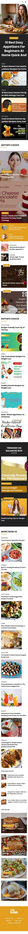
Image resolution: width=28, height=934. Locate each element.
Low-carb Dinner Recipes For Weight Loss (13, 360)
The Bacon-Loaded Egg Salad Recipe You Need (11, 600)
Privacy (8, 923)
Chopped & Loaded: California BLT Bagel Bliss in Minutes (16, 795)
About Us (20, 921)
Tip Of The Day (7, 174)
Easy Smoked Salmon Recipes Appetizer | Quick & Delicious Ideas (18, 251)
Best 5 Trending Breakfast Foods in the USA (13, 571)
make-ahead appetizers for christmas (12, 418)
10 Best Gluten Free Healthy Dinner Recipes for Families (14, 69)
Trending (11, 228)
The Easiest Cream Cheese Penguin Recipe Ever (13, 659)
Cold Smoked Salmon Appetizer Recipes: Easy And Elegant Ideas (14, 123)
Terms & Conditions (14, 926)
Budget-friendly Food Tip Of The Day (13, 331)
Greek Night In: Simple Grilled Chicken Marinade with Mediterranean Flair (11, 747)
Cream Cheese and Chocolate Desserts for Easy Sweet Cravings (14, 220)
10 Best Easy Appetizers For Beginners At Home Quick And (14, 48)
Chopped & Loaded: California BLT (13, 832)
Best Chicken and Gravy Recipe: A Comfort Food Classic (13, 630)
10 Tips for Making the (10, 901)
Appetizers (13, 38)
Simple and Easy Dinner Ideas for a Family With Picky (16, 240)
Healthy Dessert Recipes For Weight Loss (12, 389)
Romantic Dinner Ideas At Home (12, 287)
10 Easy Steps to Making (11, 879)
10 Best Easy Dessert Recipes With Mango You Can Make (14, 96)
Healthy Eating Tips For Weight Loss (13, 522)
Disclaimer (18, 923)
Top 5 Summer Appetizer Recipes (13, 543)
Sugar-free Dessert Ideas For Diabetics (14, 313)
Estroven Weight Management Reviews (12, 491)
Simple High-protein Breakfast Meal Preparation (17, 261)
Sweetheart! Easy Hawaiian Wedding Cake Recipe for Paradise (13, 717)
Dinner (3, 63)
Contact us (9, 921)
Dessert (4, 91)
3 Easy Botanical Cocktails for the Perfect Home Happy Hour (13, 688)
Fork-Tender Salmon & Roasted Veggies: (13, 855)
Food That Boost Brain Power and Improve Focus (18, 231)
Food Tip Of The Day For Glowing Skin (12, 178)
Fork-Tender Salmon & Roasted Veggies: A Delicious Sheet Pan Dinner (17, 804)
